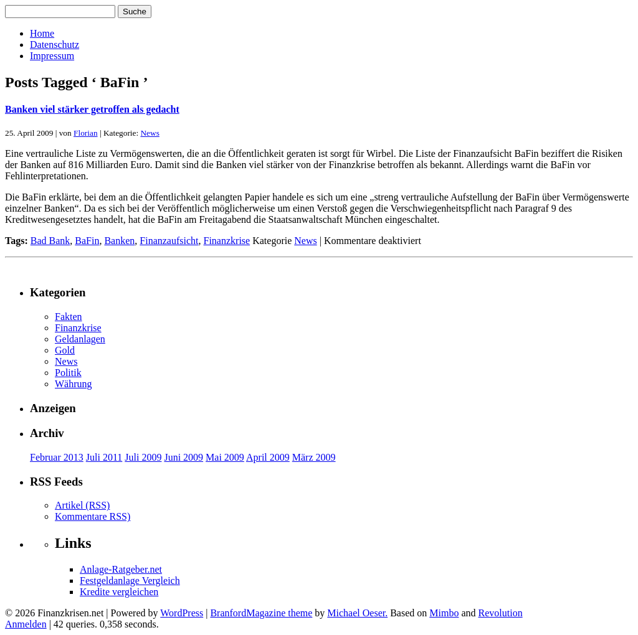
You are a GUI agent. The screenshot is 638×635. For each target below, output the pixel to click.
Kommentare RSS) (92, 516)
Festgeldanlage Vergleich (130, 580)
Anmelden (26, 624)
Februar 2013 (56, 457)
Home (42, 33)
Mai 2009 (225, 457)
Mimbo (444, 613)
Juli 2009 (143, 457)
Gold (65, 350)
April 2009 (268, 457)
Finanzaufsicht (169, 240)
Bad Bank (50, 240)
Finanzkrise (227, 240)
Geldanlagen (80, 339)
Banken (119, 240)
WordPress (181, 613)
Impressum (52, 55)
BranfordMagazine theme (261, 613)
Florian (86, 133)
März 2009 (314, 457)
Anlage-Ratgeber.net (121, 569)
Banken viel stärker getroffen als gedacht (92, 109)
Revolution (500, 613)
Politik (68, 372)
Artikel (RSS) (82, 505)
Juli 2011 (104, 457)
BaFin (87, 240)
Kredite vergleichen (119, 591)
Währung (73, 384)
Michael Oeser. (357, 613)
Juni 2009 (183, 457)
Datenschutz (54, 44)
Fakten (68, 316)
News (149, 133)
